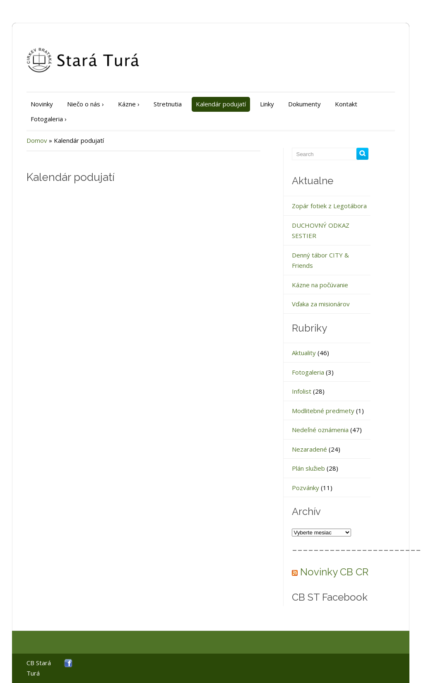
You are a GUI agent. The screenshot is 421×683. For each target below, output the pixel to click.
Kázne (129, 104)
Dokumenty (304, 104)
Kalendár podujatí (221, 104)
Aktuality (304, 353)
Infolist (301, 391)
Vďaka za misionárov (321, 304)
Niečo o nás (85, 104)
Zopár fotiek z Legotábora (329, 206)
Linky (267, 104)
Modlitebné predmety (323, 410)
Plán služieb (308, 468)
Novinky (42, 104)
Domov (36, 140)
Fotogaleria (49, 119)
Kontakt (346, 104)
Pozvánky (305, 487)
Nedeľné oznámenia (320, 430)
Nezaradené (309, 449)
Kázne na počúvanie (320, 285)
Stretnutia (168, 104)
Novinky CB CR (334, 572)
